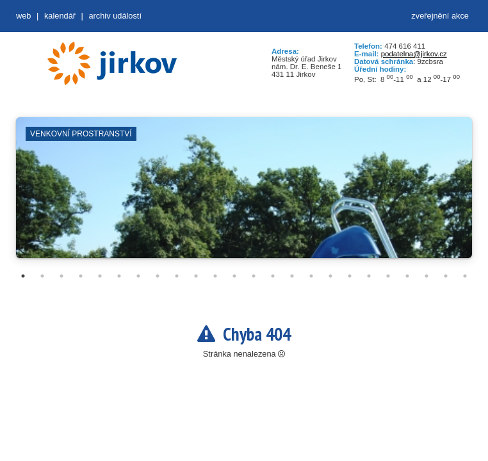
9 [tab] (176, 276)
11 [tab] (215, 276)
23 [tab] (445, 276)
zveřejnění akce (440, 15)
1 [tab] (23, 276)
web (23, 15)
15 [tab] (292, 276)
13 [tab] (253, 276)
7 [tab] (138, 276)
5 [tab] (100, 276)
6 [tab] (119, 276)
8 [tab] (157, 276)
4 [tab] (80, 276)
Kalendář (60, 15)
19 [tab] (368, 276)
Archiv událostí (115, 15)
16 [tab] (311, 276)
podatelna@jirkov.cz (414, 54)
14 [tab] (272, 276)
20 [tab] (388, 276)
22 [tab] (426, 276)
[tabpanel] (244, 194)
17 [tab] (330, 276)
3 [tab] (61, 276)
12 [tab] (234, 276)
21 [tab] (407, 276)
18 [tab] (349, 276)
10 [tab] (196, 276)
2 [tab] (42, 276)
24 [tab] (465, 276)
